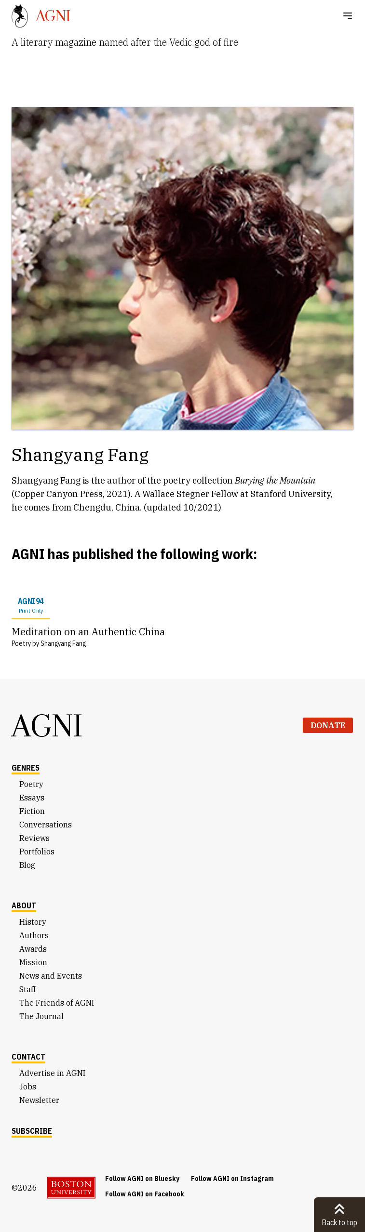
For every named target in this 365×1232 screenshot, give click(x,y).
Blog (27, 865)
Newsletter (39, 1100)
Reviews (34, 838)
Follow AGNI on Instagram (232, 1178)
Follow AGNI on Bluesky (142, 1178)
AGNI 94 (30, 605)
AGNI (47, 725)
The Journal (41, 1016)
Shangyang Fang (63, 643)
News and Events (50, 976)
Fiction (32, 811)
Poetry (31, 784)
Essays (31, 797)
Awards (33, 949)
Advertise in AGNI (52, 1073)
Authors (34, 935)
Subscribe (32, 1131)
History (32, 922)
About (24, 905)
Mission (33, 962)
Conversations (45, 824)
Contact (28, 1057)
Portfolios (36, 851)
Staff (27, 989)
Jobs (27, 1086)
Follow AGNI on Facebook (144, 1194)
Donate (328, 725)
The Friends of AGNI (56, 1003)
